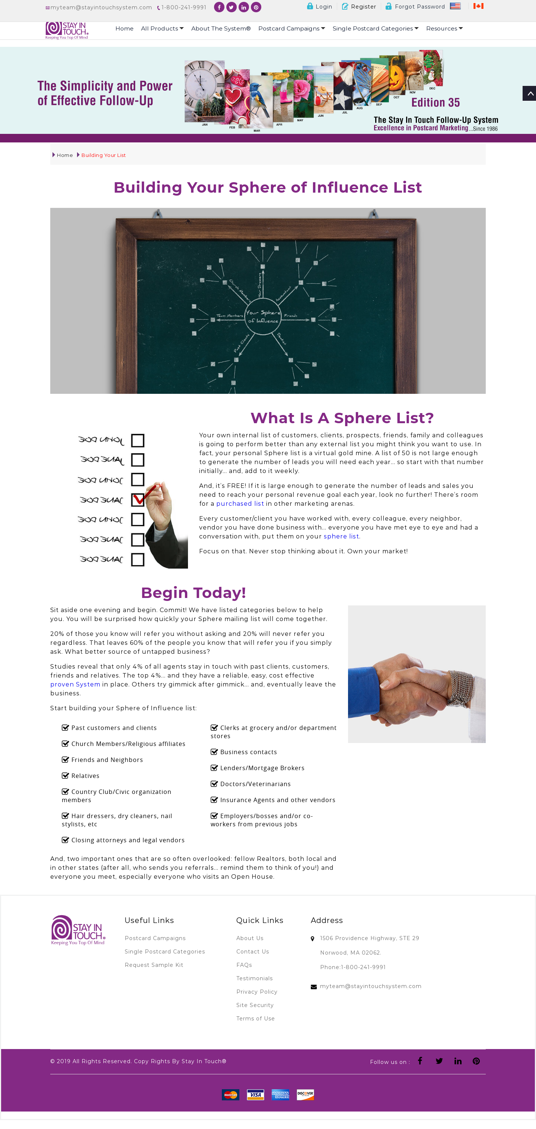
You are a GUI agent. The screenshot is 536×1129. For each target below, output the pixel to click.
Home (124, 28)
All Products (163, 28)
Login (319, 6)
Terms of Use (255, 1018)
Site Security (255, 1005)
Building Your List (101, 155)
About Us (250, 938)
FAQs (244, 965)
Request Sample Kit (154, 965)
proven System (75, 684)
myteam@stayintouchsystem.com (371, 986)
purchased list (240, 503)
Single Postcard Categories (379, 28)
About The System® (222, 28)
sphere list (341, 536)
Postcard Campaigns (294, 28)
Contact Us (252, 951)
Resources (449, 28)
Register (359, 6)
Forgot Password (415, 6)
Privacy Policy (257, 991)
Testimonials (254, 978)
